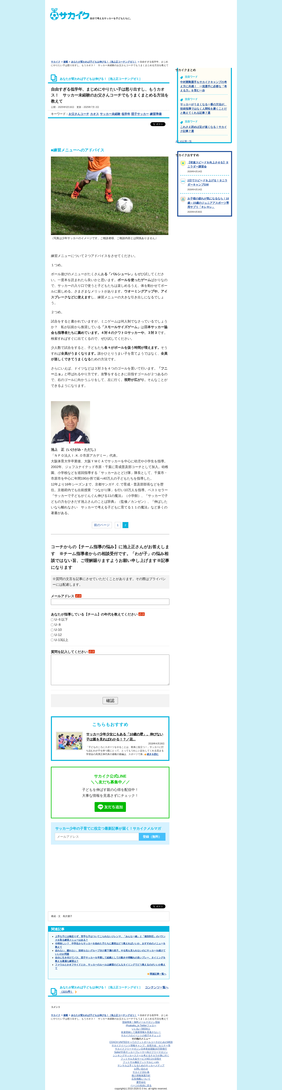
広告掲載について (141, 1078)
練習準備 (156, 114)
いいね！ (141, 1028)
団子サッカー (140, 114)
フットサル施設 (141, 1062)
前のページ (102, 525)
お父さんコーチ (79, 114)
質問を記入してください (73, 652)
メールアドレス (66, 596)
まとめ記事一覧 (183, 141)
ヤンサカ (141, 1065)
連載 (65, 61)
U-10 (58, 630)
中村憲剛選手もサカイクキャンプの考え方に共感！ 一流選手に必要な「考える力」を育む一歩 (203, 86)
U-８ (57, 624)
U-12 (58, 635)
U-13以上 (61, 640)
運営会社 (141, 1082)
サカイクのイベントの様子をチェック (141, 1035)
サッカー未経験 (110, 114)
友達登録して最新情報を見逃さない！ (141, 1032)
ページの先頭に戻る (141, 1085)
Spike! (141, 1052)
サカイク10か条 (141, 1072)
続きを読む (153, 754)
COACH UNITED (141, 1042)
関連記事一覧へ (158, 974)
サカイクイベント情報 (141, 1045)
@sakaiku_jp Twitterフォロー (141, 1025)
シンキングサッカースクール (141, 1055)
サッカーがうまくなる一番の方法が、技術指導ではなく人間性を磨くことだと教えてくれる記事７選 (203, 108)
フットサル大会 (141, 1058)
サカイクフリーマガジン (141, 1048)
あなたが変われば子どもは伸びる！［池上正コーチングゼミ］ (104, 61)
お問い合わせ (141, 1068)
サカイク (55, 61)
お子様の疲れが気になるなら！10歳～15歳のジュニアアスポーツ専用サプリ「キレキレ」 (208, 203)
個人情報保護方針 (141, 1075)
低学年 (125, 114)
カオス (94, 114)
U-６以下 (61, 619)
